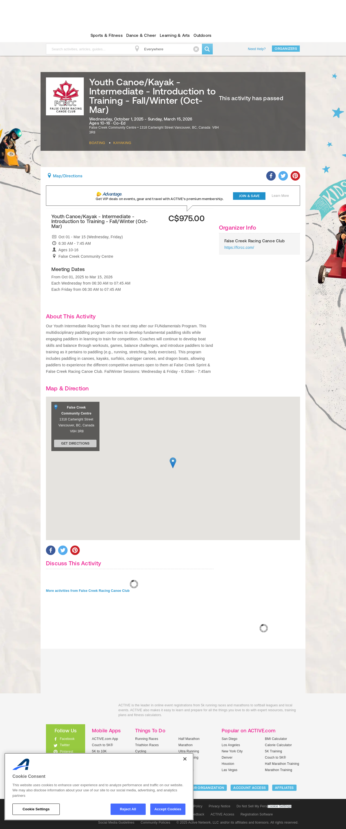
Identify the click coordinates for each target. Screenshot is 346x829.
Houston (228, 764)
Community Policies (155, 822)
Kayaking (122, 143)
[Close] (185, 759)
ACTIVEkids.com (61, 35)
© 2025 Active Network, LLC (198, 822)
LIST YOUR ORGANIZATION (201, 788)
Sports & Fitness (107, 35)
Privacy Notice (219, 806)
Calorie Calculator (278, 745)
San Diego (229, 739)
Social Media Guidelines (116, 822)
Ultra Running (188, 751)
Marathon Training (278, 770)
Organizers (286, 49)
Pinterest (66, 751)
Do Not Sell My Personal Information (264, 806)
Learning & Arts (175, 35)
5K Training (273, 751)
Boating (97, 143)
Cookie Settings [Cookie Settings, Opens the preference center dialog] (35, 809)
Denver (227, 757)
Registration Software (257, 814)
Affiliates (284, 788)
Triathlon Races (147, 745)
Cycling (140, 751)
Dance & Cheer (141, 35)
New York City (232, 751)
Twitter (65, 745)
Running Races (146, 739)
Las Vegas (229, 770)
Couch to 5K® (102, 745)
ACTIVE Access (222, 814)
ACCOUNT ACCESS (249, 788)
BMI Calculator (276, 739)
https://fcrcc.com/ (239, 247)
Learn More (280, 196)
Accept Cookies (167, 809)
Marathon (185, 745)
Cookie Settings (279, 806)
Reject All (128, 809)
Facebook (67, 739)
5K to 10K (99, 751)
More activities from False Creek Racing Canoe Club (87, 591)
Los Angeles (231, 745)
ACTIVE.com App (105, 739)
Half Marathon (189, 739)
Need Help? (257, 49)
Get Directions (75, 443)
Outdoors (202, 35)
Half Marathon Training (282, 764)
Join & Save (249, 196)
